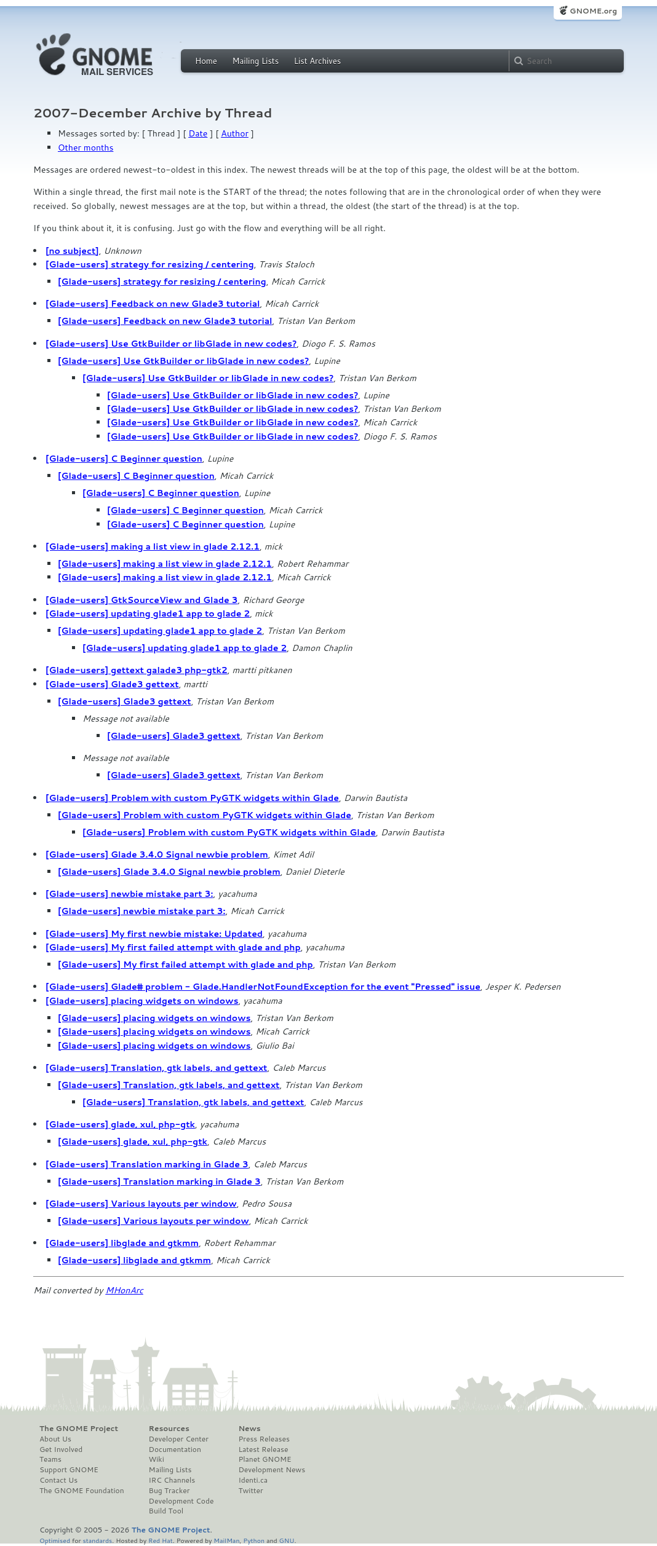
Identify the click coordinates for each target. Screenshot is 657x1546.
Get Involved (60, 1449)
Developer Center (179, 1439)
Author (235, 133)
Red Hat (160, 1540)
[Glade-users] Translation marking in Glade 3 (147, 1164)
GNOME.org (593, 11)
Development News (271, 1470)
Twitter (250, 1491)
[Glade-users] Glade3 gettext (112, 684)
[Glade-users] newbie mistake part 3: (129, 894)
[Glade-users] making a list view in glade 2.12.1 (153, 546)
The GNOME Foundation (81, 1491)
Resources (169, 1429)
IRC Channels (172, 1480)
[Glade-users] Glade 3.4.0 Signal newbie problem (157, 854)
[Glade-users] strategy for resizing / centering (150, 264)
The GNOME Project (78, 1429)
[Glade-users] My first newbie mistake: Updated (154, 934)
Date (197, 133)
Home (206, 60)
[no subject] (72, 251)
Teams (50, 1459)
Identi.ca (253, 1480)
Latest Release (263, 1449)
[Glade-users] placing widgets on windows (142, 1001)
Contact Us (58, 1480)
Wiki (156, 1459)
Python (254, 1540)
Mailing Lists (255, 60)
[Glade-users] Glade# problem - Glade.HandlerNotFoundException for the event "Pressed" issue (263, 986)
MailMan (226, 1540)
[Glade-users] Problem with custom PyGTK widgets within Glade (192, 798)
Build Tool (166, 1511)
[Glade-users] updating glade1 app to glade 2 (148, 613)
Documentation (175, 1449)
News (249, 1429)
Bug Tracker (169, 1491)
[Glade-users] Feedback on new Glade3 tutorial (153, 304)
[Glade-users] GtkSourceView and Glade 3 (142, 600)
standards (97, 1540)
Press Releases (263, 1439)
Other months (85, 147)
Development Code (181, 1501)
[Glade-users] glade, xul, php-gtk (120, 1124)
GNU (287, 1540)
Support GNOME (68, 1470)
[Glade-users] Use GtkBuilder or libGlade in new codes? (171, 343)
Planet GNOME (264, 1459)
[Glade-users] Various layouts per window (141, 1203)
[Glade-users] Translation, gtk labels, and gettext (156, 1068)
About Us (55, 1439)
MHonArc (124, 1290)
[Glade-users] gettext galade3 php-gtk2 (137, 670)
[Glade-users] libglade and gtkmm (122, 1243)
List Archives (317, 60)
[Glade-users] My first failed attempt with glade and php (173, 947)
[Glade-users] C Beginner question (124, 458)
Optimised (54, 1540)
